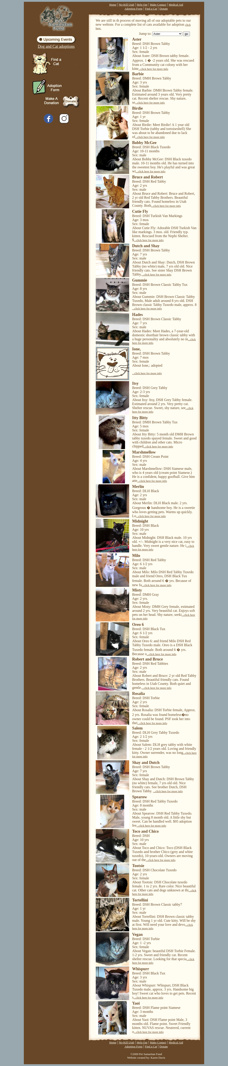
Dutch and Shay (146, 246)
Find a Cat (151, 8)
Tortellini (140, 900)
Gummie (139, 280)
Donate (163, 8)
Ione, (136, 349)
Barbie (138, 74)
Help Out (142, 4)
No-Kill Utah (126, 4)
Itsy (135, 383)
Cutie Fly (140, 211)
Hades (137, 314)
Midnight (140, 521)
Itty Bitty (140, 418)
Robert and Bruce (147, 659)
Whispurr (140, 969)
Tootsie (138, 865)
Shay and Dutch (146, 762)
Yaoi (136, 1003)
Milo (136, 555)
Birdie (137, 108)
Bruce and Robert (147, 177)
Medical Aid (176, 4)
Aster (137, 39)
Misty (137, 590)
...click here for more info (153, 69)
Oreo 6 (138, 624)
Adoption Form (133, 8)
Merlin (138, 486)
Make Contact (158, 4)
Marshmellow (144, 452)
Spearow (139, 797)
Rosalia (138, 693)
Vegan (137, 934)
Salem (137, 728)
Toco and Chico (145, 831)
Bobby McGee (144, 142)
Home (112, 4)
